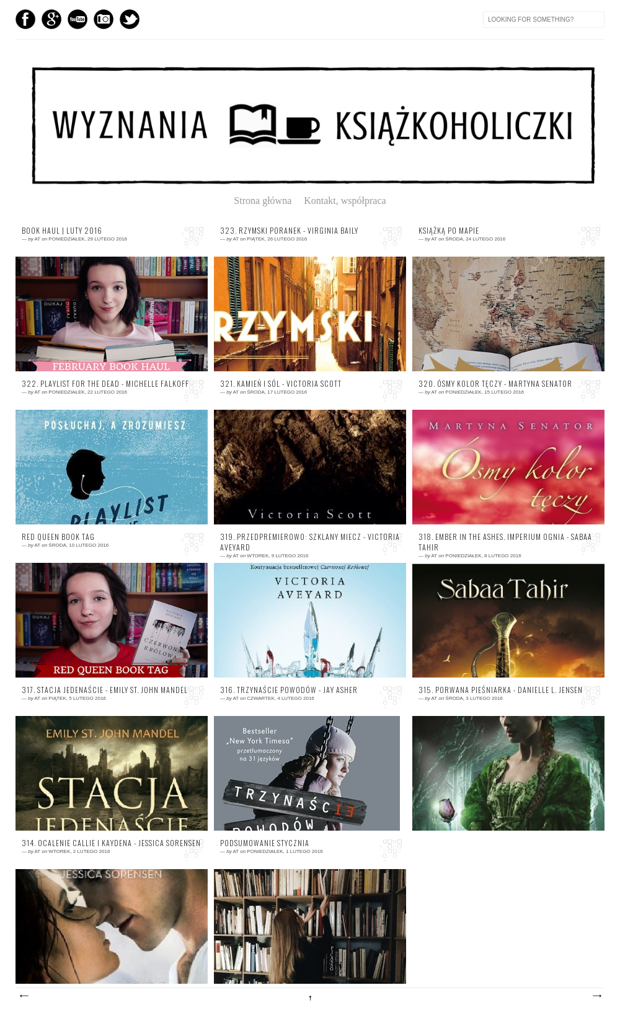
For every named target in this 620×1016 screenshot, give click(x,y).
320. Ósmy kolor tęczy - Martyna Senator (495, 384)
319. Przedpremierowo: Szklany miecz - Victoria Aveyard (310, 542)
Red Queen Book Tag (58, 537)
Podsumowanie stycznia (264, 843)
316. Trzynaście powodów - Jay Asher (289, 690)
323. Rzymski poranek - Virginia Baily (289, 231)
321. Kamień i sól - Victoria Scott (281, 384)
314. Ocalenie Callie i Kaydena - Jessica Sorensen (111, 843)
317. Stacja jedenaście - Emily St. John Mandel (105, 690)
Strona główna (267, 200)
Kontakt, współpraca (345, 200)
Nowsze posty (24, 996)
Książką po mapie (448, 231)
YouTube (77, 19)
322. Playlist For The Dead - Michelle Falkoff (105, 384)
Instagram (103, 19)
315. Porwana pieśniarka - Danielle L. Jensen (500, 690)
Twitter (130, 19)
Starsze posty (596, 996)
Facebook (25, 19)
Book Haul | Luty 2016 (62, 231)
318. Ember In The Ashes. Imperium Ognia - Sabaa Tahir (505, 542)
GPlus (51, 19)
